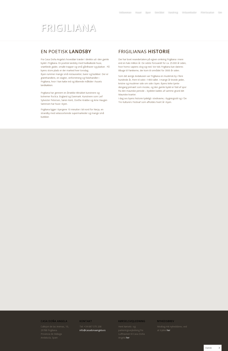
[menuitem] (125, 12)
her (127, 337)
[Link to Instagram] (216, 2)
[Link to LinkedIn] (221, 2)
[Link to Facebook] (211, 2)
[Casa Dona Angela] (20, 12)
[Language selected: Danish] (213, 348)
